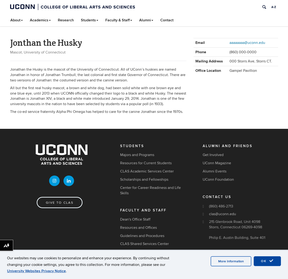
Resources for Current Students (146, 163)
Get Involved (213, 155)
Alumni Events (214, 171)
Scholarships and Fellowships (144, 179)
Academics (40, 20)
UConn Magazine (217, 163)
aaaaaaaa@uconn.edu (247, 42)
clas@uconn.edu (222, 214)
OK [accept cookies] (267, 261)
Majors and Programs (137, 155)
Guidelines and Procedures (142, 235)
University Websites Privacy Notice (36, 271)
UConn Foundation (218, 179)
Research (66, 20)
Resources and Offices (138, 227)
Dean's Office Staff (135, 219)
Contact (167, 20)
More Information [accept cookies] (231, 261)
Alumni (146, 20)
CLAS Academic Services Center (147, 171)
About (16, 20)
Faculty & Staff (118, 20)
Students (89, 20)
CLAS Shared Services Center (144, 243)
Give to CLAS (59, 203)
